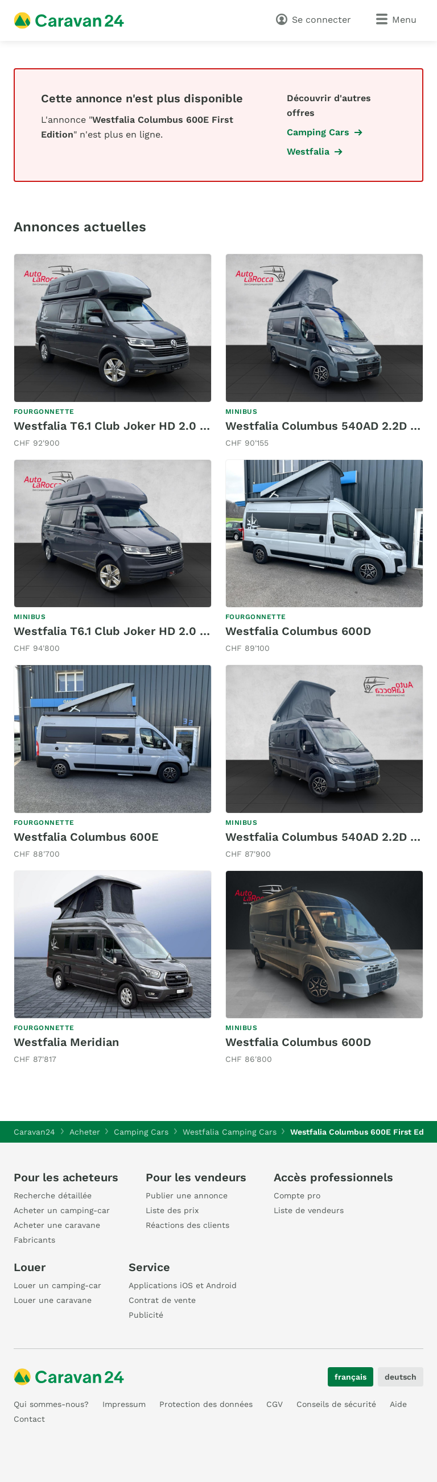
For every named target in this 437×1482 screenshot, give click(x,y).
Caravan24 (34, 1131)
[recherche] (254, 19)
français (350, 1376)
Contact (29, 1418)
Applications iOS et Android (183, 1285)
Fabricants (34, 1239)
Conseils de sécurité (336, 1404)
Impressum (124, 1404)
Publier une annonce (187, 1195)
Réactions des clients (187, 1225)
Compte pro (297, 1195)
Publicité (146, 1314)
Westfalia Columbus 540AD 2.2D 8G (325, 426)
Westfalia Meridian (66, 1042)
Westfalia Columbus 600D (298, 631)
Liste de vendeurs (309, 1210)
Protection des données (206, 1404)
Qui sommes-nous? (51, 1404)
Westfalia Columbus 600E (86, 837)
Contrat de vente (162, 1300)
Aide (398, 1404)
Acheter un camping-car (62, 1210)
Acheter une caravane (57, 1225)
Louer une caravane (53, 1300)
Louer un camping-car (57, 1285)
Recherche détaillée (53, 1195)
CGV (274, 1404)
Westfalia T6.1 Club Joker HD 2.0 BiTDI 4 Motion (148, 426)
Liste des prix (172, 1210)
